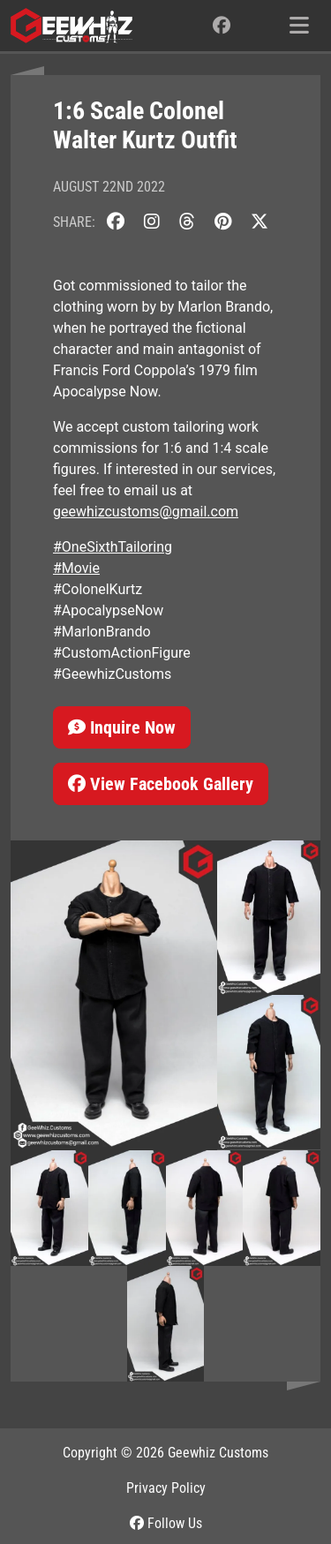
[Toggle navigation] (299, 25)
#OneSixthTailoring (112, 547)
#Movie (76, 568)
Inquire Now (122, 727)
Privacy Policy (166, 1488)
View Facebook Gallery (160, 784)
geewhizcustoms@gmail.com (145, 511)
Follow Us (166, 1523)
